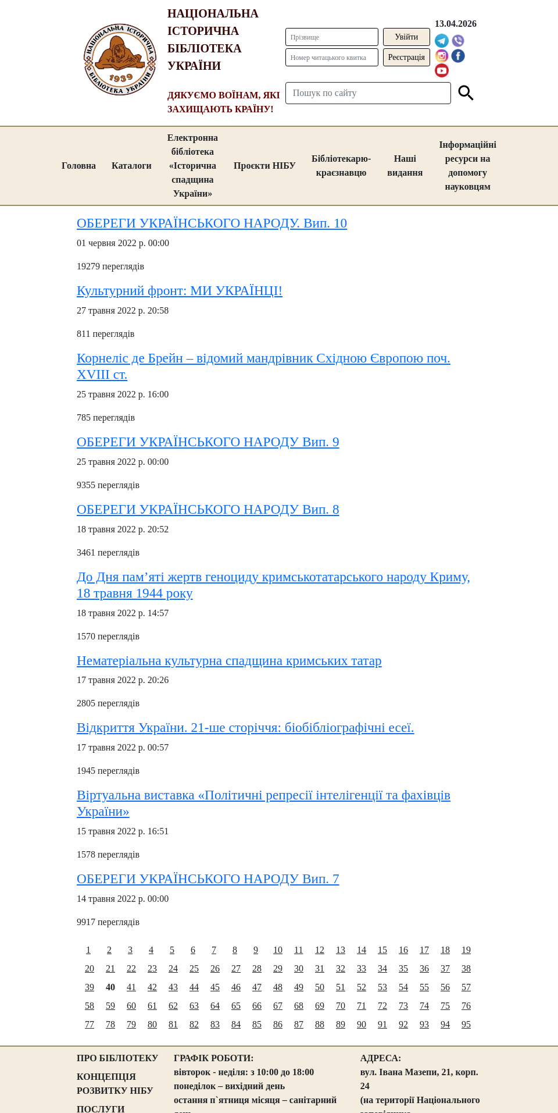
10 (277, 950)
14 (361, 950)
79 (131, 1024)
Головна (79, 165)
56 (445, 987)
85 (257, 1024)
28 (257, 968)
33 (361, 968)
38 (466, 968)
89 (340, 1024)
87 (298, 1024)
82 (194, 1024)
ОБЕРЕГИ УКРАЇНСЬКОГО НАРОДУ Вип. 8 (208, 509)
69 (319, 1006)
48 (277, 987)
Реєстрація (406, 57)
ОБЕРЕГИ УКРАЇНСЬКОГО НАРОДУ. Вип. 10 (212, 222)
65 (236, 1006)
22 (131, 968)
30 (298, 968)
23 (152, 968)
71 (361, 1006)
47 (257, 987)
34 (382, 968)
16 (403, 950)
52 (361, 987)
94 (445, 1024)
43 (173, 987)
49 (298, 987)
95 (466, 1024)
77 (89, 1024)
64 (215, 1006)
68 (298, 1006)
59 (110, 1006)
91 (382, 1024)
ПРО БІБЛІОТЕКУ (118, 1058)
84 (236, 1024)
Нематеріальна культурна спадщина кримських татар (229, 660)
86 (277, 1024)
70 (340, 1006)
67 (277, 1006)
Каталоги (132, 165)
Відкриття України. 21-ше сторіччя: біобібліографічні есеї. (245, 727)
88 (319, 1024)
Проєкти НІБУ (265, 165)
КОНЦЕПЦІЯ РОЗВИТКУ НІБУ (115, 1084)
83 (215, 1024)
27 (236, 968)
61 (152, 1006)
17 (424, 950)
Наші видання (405, 165)
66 (257, 1006)
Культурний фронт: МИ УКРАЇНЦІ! (179, 290)
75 (445, 1006)
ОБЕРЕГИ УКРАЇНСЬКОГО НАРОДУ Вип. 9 (208, 441)
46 (236, 987)
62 (173, 1006)
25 (194, 968)
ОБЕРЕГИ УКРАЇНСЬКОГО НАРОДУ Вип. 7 (208, 878)
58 (89, 1006)
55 (424, 987)
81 (173, 1024)
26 (215, 968)
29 (277, 968)
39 (89, 987)
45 (215, 987)
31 (319, 968)
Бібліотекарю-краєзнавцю (341, 165)
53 (382, 987)
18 (445, 950)
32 (340, 968)
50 (319, 987)
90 (361, 1024)
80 (152, 1024)
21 (110, 968)
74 (424, 1006)
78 (110, 1024)
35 (403, 968)
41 (131, 987)
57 (466, 987)
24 (173, 968)
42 (152, 987)
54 (403, 987)
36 (424, 968)
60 (131, 1006)
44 (194, 987)
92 (403, 1024)
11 (298, 950)
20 (89, 968)
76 (466, 1006)
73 (403, 1006)
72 (382, 1006)
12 (319, 950)
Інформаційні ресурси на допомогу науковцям (467, 165)
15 (382, 950)
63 (194, 1006)
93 (424, 1024)
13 (340, 950)
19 (466, 950)
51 (340, 987)
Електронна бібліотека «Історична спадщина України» (192, 165)
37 (445, 968)
